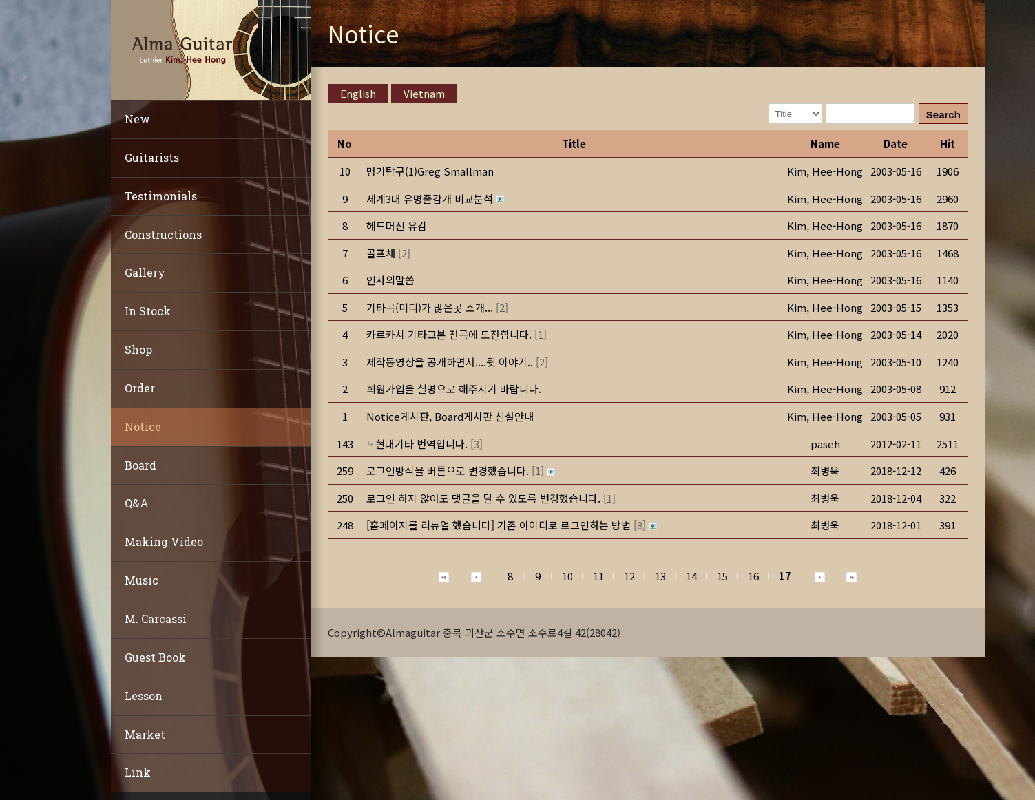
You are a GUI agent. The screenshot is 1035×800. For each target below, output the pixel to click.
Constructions (163, 234)
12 (629, 576)
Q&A (137, 503)
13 (660, 576)
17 (785, 576)
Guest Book (155, 657)
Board (140, 465)
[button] (825, 171)
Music (141, 580)
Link (138, 772)
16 (753, 576)
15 (722, 576)
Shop (138, 349)
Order (140, 388)
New (137, 119)
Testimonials (161, 196)
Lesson (144, 695)
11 (598, 576)
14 (691, 576)
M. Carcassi (156, 618)
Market (145, 734)
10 (567, 576)
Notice (143, 426)
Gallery (145, 272)
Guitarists (152, 157)
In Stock (148, 311)
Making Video (164, 541)
